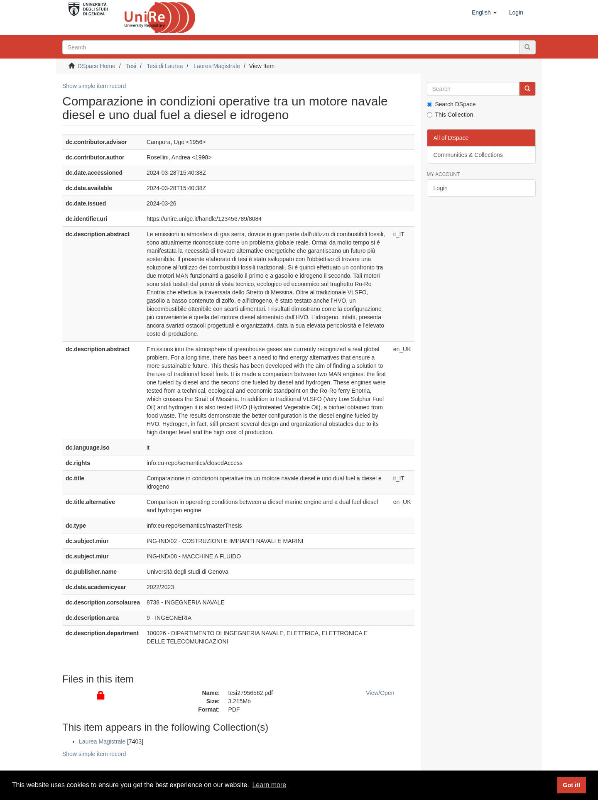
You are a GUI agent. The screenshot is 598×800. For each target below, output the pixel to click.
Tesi (131, 66)
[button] (484, 12)
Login (441, 188)
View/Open (380, 693)
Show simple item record (94, 86)
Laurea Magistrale (217, 66)
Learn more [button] (269, 784)
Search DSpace (451, 104)
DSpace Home (96, 66)
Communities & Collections (468, 155)
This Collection (450, 114)
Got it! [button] (571, 785)
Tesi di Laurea (165, 66)
